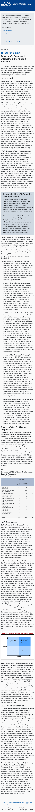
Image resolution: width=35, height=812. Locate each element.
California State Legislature (16, 802)
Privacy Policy (17, 804)
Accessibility (25, 804)
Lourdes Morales (7, 30)
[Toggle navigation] (32, 8)
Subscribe (5, 802)
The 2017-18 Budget (10, 53)
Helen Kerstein (6, 34)
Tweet (32, 47)
